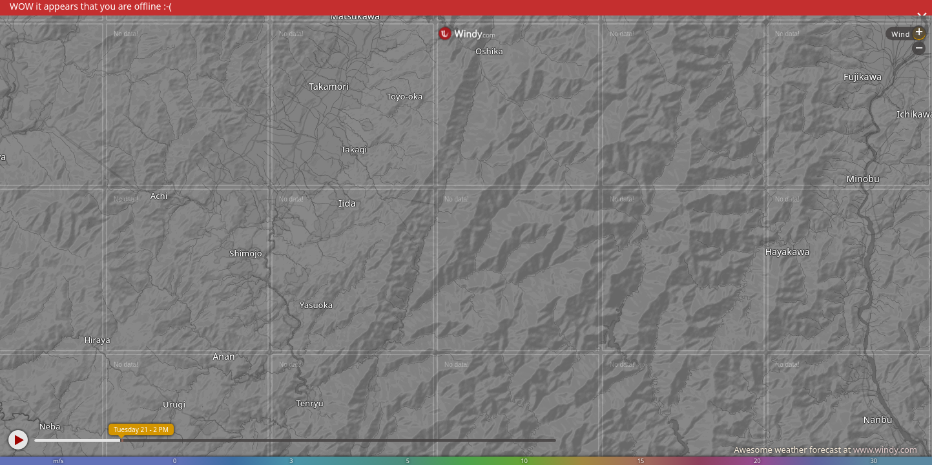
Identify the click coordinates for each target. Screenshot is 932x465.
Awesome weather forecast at (825, 449)
